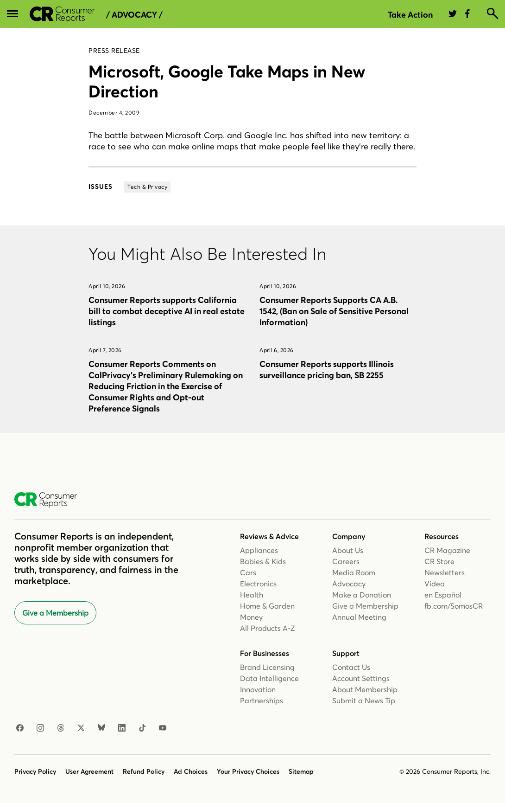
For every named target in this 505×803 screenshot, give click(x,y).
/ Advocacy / (134, 15)
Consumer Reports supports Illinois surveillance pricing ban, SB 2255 (326, 369)
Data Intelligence (269, 678)
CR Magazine (447, 550)
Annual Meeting (359, 617)
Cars (248, 572)
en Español (442, 594)
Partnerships (261, 700)
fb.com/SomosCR (453, 605)
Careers (346, 561)
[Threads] (60, 728)
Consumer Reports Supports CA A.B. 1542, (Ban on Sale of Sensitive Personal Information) (334, 311)
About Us (347, 550)
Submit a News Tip (363, 700)
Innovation (258, 689)
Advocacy (349, 583)
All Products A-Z (267, 628)
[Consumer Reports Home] (50, 500)
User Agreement (89, 771)
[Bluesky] (101, 728)
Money (251, 617)
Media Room (353, 572)
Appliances (259, 550)
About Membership (365, 689)
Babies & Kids (263, 561)
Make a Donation (361, 594)
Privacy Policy (35, 771)
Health (251, 594)
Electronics (258, 583)
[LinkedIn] (121, 728)
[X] (81, 728)
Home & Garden (267, 605)
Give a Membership (55, 612)
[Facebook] (19, 728)
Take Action (410, 14)
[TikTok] (142, 728)
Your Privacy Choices (248, 771)
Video (434, 583)
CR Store (439, 561)
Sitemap (301, 771)
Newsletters (444, 572)
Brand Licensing (267, 667)
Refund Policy (143, 771)
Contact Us (351, 667)
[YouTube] (162, 728)
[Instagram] (40, 728)
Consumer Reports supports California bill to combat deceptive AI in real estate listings (166, 311)
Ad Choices (191, 771)
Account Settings (361, 678)
